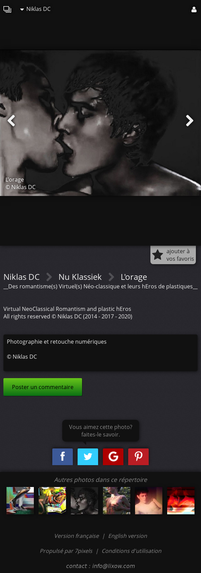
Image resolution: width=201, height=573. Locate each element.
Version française (77, 536)
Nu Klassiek (81, 276)
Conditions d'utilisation (131, 551)
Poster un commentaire (42, 387)
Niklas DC (35, 9)
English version (127, 536)
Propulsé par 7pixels (66, 551)
